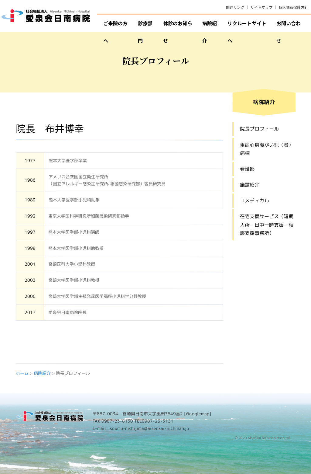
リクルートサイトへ (246, 25)
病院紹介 (209, 25)
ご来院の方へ (115, 25)
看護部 (247, 168)
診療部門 (145, 25)
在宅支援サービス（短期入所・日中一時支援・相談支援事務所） (266, 224)
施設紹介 (249, 184)
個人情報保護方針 (293, 7)
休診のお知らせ (177, 25)
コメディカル (254, 200)
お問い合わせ (288, 25)
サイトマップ (261, 7)
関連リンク (235, 7)
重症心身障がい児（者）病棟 (266, 148)
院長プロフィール (259, 128)
